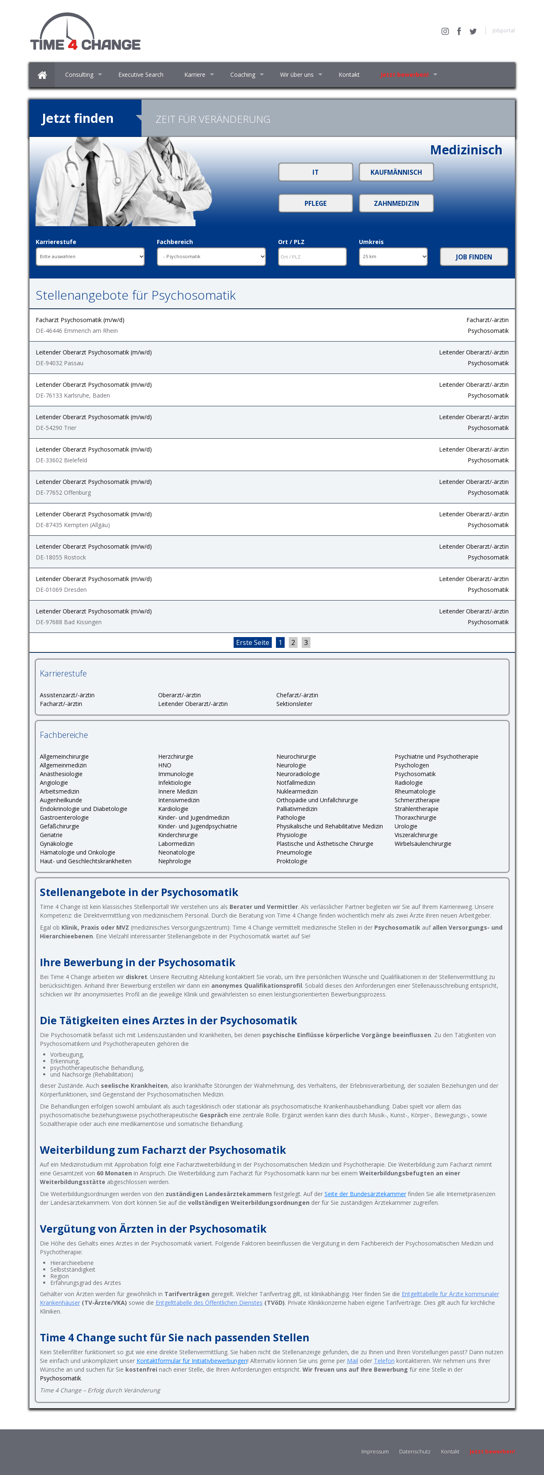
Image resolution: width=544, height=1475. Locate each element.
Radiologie (409, 782)
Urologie (406, 826)
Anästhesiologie (61, 774)
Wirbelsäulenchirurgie (423, 843)
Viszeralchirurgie (416, 835)
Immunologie (176, 774)
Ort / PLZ (291, 242)
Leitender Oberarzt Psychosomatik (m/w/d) (94, 352)
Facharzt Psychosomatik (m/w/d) (80, 320)
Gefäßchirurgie (59, 826)
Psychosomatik (488, 331)
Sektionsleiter (294, 704)
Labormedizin (176, 843)
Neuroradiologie (298, 774)
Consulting (79, 74)
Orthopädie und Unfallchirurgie (317, 800)
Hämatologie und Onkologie (77, 852)
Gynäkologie (56, 843)
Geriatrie (51, 835)
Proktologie (291, 861)
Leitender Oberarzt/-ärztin (474, 352)
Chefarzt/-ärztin (297, 695)
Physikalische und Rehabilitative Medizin (329, 826)
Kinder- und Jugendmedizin (193, 817)
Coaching (242, 74)
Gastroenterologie (64, 817)
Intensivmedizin (179, 800)
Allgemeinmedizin (63, 765)
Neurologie (291, 765)
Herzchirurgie (175, 756)
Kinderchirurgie (178, 835)
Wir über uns (297, 74)
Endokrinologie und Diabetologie (83, 809)
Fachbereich (175, 242)
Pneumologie (294, 852)
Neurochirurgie (296, 756)
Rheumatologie (415, 791)
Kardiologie (173, 809)
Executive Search (140, 74)
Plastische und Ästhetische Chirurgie (324, 843)
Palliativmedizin (296, 809)
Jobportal (504, 30)
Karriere (194, 74)
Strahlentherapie (417, 809)
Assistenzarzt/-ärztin (67, 695)
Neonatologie (176, 852)
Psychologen (412, 765)
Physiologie (291, 835)
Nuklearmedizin (297, 791)
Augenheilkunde (61, 800)
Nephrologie (174, 861)
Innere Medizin (178, 791)
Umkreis (371, 242)
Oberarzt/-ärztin (179, 695)
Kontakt (349, 74)
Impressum (375, 1451)
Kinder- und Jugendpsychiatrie (197, 826)
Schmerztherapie (417, 800)
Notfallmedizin (295, 782)
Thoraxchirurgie (416, 817)
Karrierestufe (56, 242)
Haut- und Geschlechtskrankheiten (86, 861)
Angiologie (54, 782)
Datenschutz (415, 1451)
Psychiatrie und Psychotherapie (436, 756)
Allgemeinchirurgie (64, 756)
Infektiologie (174, 782)
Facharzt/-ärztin (487, 320)
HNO (164, 765)
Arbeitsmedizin (59, 791)
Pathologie (290, 817)
